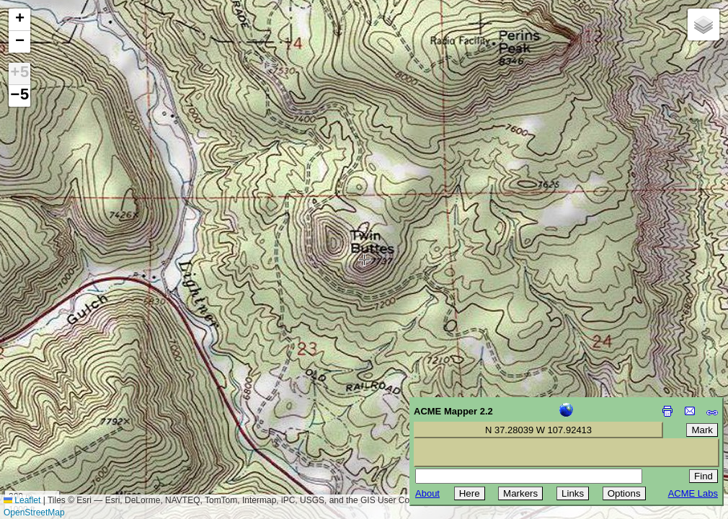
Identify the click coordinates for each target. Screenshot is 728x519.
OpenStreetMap (34, 512)
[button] (19, 20)
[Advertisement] (76, 417)
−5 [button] (19, 96)
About (427, 493)
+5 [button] (19, 73)
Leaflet (22, 500)
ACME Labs (693, 493)
